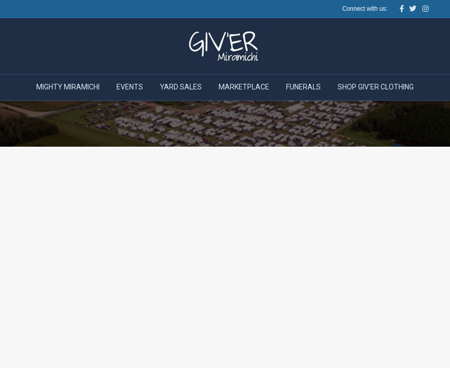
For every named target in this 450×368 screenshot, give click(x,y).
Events (129, 87)
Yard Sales (181, 87)
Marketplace (244, 87)
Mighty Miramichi (68, 87)
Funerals (303, 87)
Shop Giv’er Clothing (376, 87)
